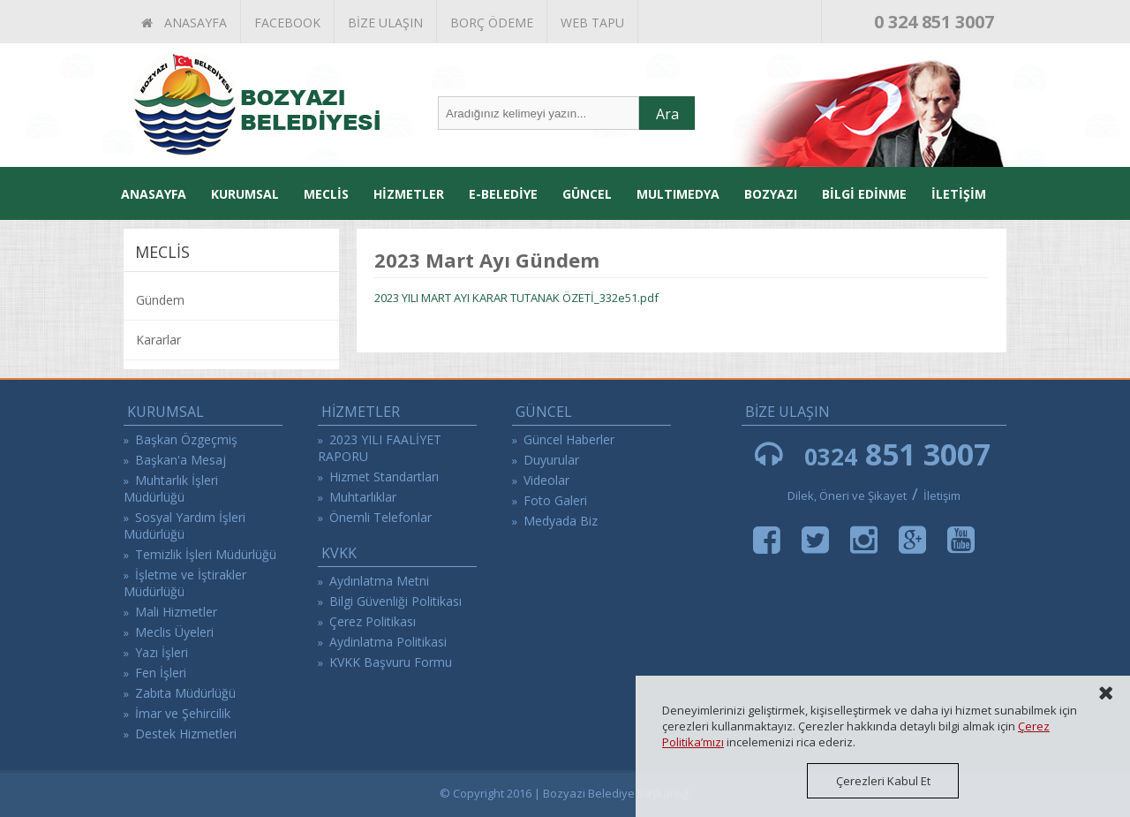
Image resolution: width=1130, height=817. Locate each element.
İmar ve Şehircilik (182, 713)
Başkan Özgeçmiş (186, 439)
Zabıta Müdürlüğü (185, 693)
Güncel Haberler (569, 439)
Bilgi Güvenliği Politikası (395, 601)
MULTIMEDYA (678, 193)
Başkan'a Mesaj (180, 459)
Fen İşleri (160, 672)
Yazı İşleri (161, 652)
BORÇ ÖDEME (491, 22)
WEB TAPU (592, 22)
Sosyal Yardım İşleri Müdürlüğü (184, 525)
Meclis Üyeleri (174, 632)
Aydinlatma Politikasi (388, 641)
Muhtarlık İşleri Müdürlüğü (171, 488)
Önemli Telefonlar (380, 517)
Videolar (546, 480)
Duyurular (551, 459)
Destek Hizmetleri (186, 733)
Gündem (160, 299)
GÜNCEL (587, 193)
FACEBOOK (287, 22)
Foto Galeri (555, 500)
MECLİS (326, 193)
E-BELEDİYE (503, 193)
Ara (667, 114)
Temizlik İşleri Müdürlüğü (205, 554)
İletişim (941, 495)
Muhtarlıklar (362, 496)
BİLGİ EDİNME (864, 193)
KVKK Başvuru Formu (390, 662)
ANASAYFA (184, 22)
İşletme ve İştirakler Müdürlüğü (185, 583)
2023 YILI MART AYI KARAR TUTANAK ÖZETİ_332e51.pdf (516, 298)
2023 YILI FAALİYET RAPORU (379, 448)
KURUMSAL (245, 193)
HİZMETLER (408, 193)
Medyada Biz (561, 520)
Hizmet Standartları (384, 476)
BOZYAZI (770, 193)
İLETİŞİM (958, 193)
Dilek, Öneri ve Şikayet (847, 495)
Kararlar (158, 339)
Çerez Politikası (372, 621)
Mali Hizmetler (176, 611)
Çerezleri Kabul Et (883, 781)
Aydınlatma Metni (379, 580)
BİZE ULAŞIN (385, 22)
